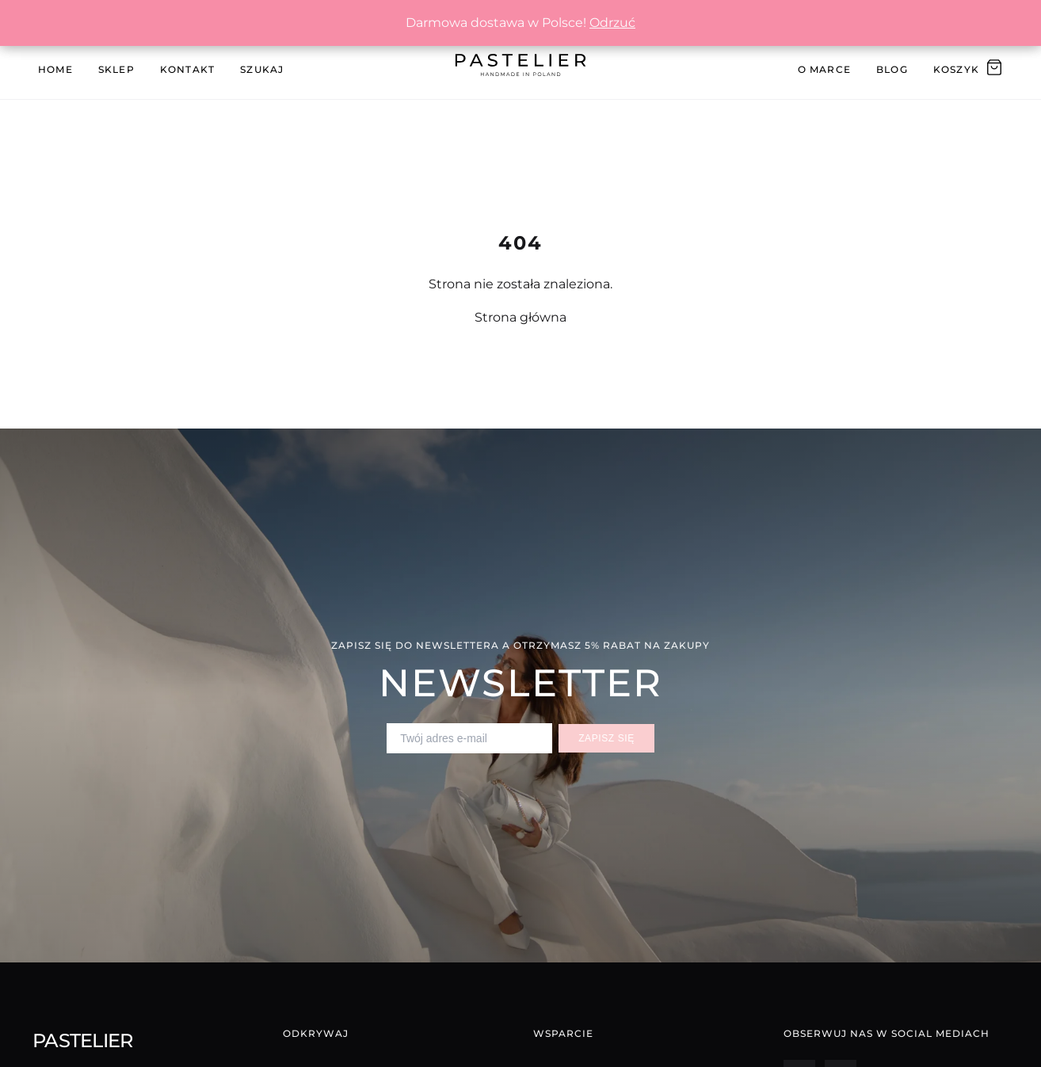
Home (55, 69)
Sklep (116, 69)
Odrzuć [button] (612, 22)
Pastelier (82, 1040)
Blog (892, 69)
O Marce (824, 69)
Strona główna (520, 317)
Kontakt (187, 69)
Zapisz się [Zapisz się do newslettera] (606, 738)
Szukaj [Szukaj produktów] (262, 69)
